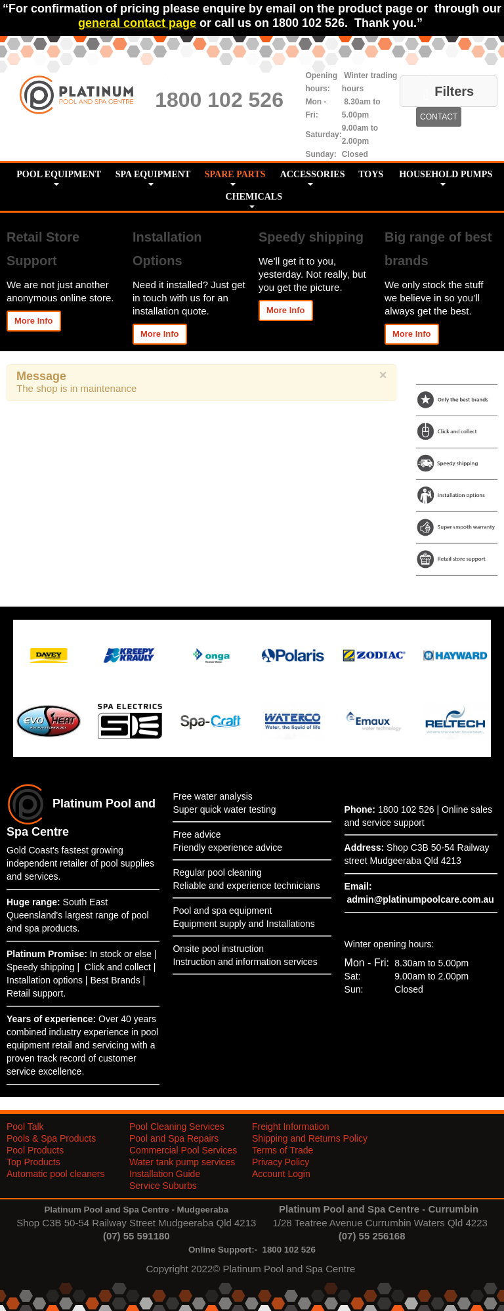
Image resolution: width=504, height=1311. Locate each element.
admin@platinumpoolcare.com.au (420, 899)
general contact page (137, 23)
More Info (33, 321)
